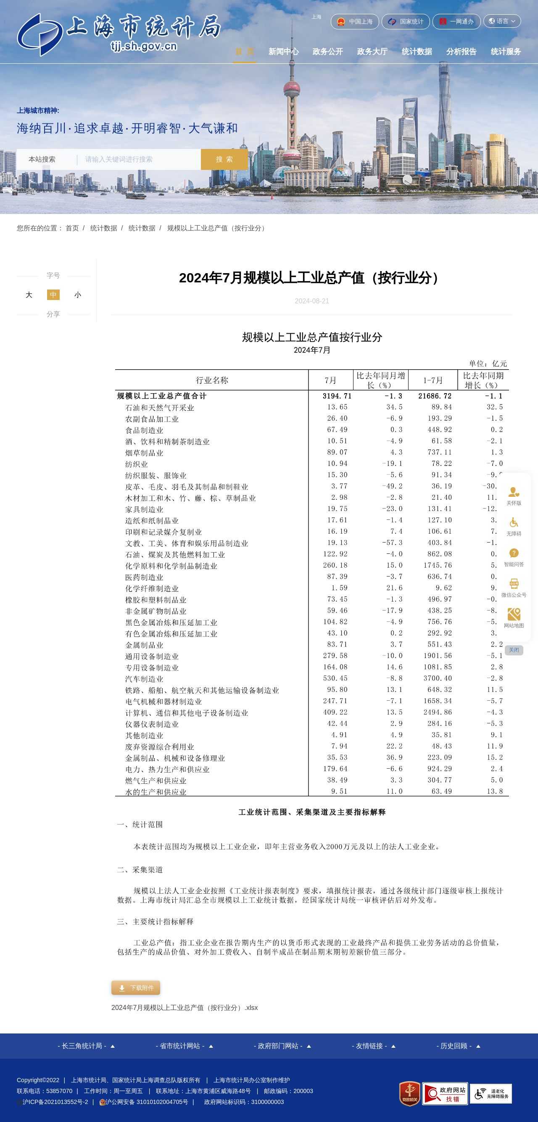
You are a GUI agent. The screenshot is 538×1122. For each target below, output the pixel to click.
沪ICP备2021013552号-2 (52, 1102)
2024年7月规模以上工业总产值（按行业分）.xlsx (184, 1007)
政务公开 (328, 51)
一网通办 (457, 21)
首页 (72, 228)
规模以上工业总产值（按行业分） (217, 228)
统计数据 (417, 51)
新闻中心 (284, 51)
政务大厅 (372, 51)
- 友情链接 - (369, 1045)
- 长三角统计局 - (82, 1045)
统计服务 (506, 51)
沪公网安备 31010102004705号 (144, 1102)
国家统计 (406, 22)
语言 (502, 21)
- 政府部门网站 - (278, 1045)
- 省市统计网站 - (180, 1045)
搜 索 (224, 159)
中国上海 (355, 22)
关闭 (514, 650)
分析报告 (461, 51)
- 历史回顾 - (454, 1045)
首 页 (244, 51)
